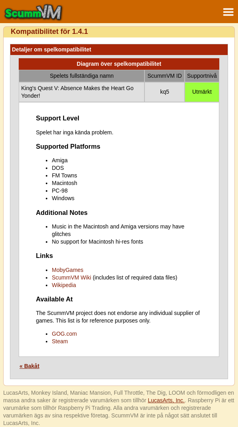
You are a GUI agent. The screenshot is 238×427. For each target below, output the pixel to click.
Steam (60, 341)
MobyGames (67, 270)
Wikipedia (64, 285)
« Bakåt (29, 366)
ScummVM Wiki (71, 277)
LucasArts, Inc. (166, 400)
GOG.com (64, 334)
